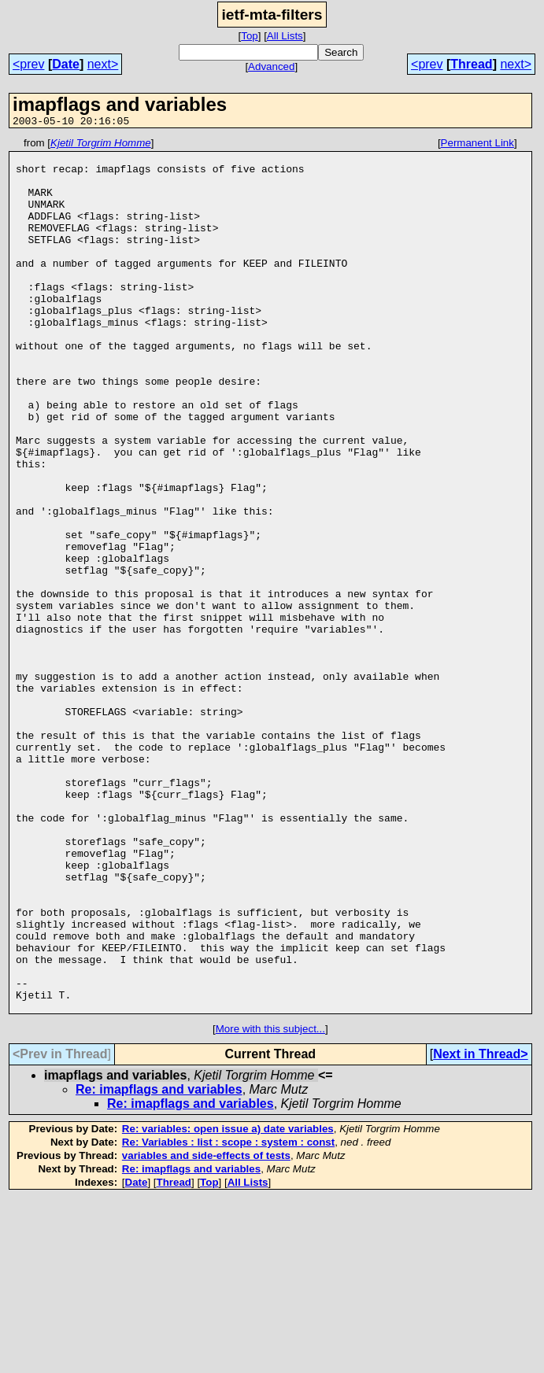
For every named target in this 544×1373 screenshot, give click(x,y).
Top (249, 36)
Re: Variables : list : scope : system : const (228, 1317)
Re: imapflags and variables (159, 1264)
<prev (28, 64)
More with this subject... (270, 1203)
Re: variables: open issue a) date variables (228, 1303)
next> (103, 64)
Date (66, 64)
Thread (471, 64)
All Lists (285, 36)
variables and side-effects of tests (206, 1330)
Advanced (271, 66)
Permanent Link (477, 145)
